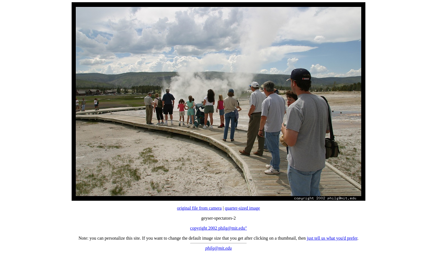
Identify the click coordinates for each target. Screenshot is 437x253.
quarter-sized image (242, 208)
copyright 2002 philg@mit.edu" (218, 228)
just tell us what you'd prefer (332, 238)
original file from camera (199, 208)
